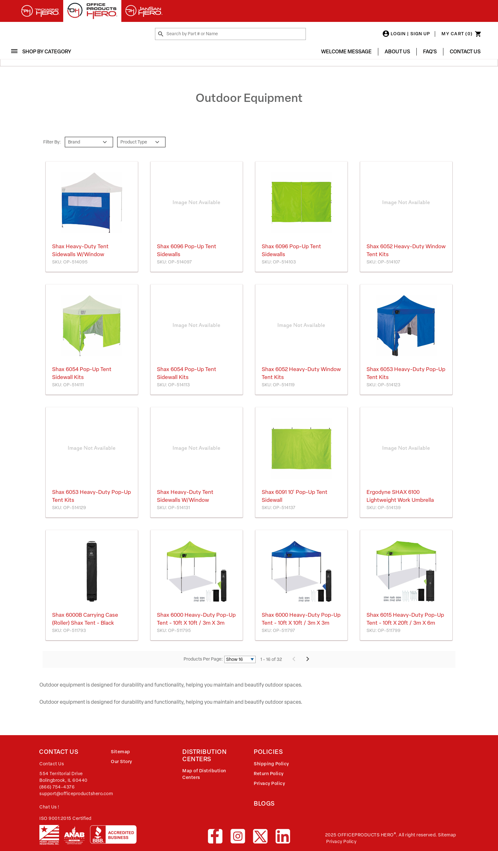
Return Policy (269, 773)
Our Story (121, 761)
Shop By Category (43, 52)
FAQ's (430, 52)
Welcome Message (346, 52)
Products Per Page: (203, 659)
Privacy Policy (269, 783)
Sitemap (120, 752)
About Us (397, 52)
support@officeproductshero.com (76, 793)
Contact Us (465, 52)
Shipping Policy (271, 764)
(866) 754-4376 (57, 787)
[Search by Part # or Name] (160, 34)
